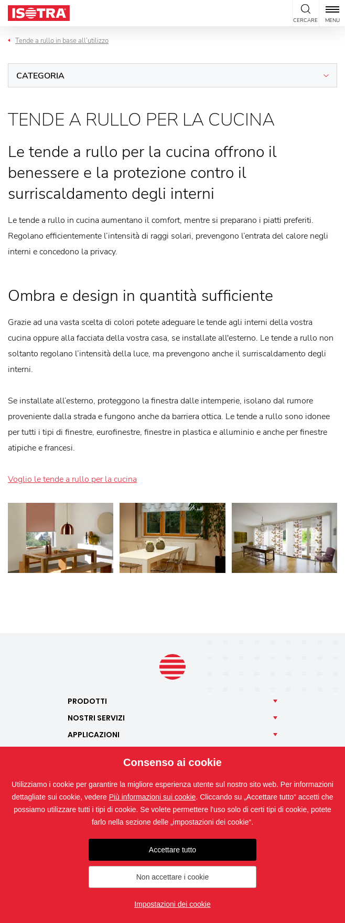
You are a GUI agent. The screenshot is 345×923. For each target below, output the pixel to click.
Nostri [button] (96, 718)
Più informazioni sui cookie (152, 797)
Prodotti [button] (87, 701)
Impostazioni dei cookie (172, 904)
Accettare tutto (172, 850)
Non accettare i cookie (172, 877)
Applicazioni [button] (94, 734)
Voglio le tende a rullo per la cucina (72, 479)
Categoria (40, 76)
